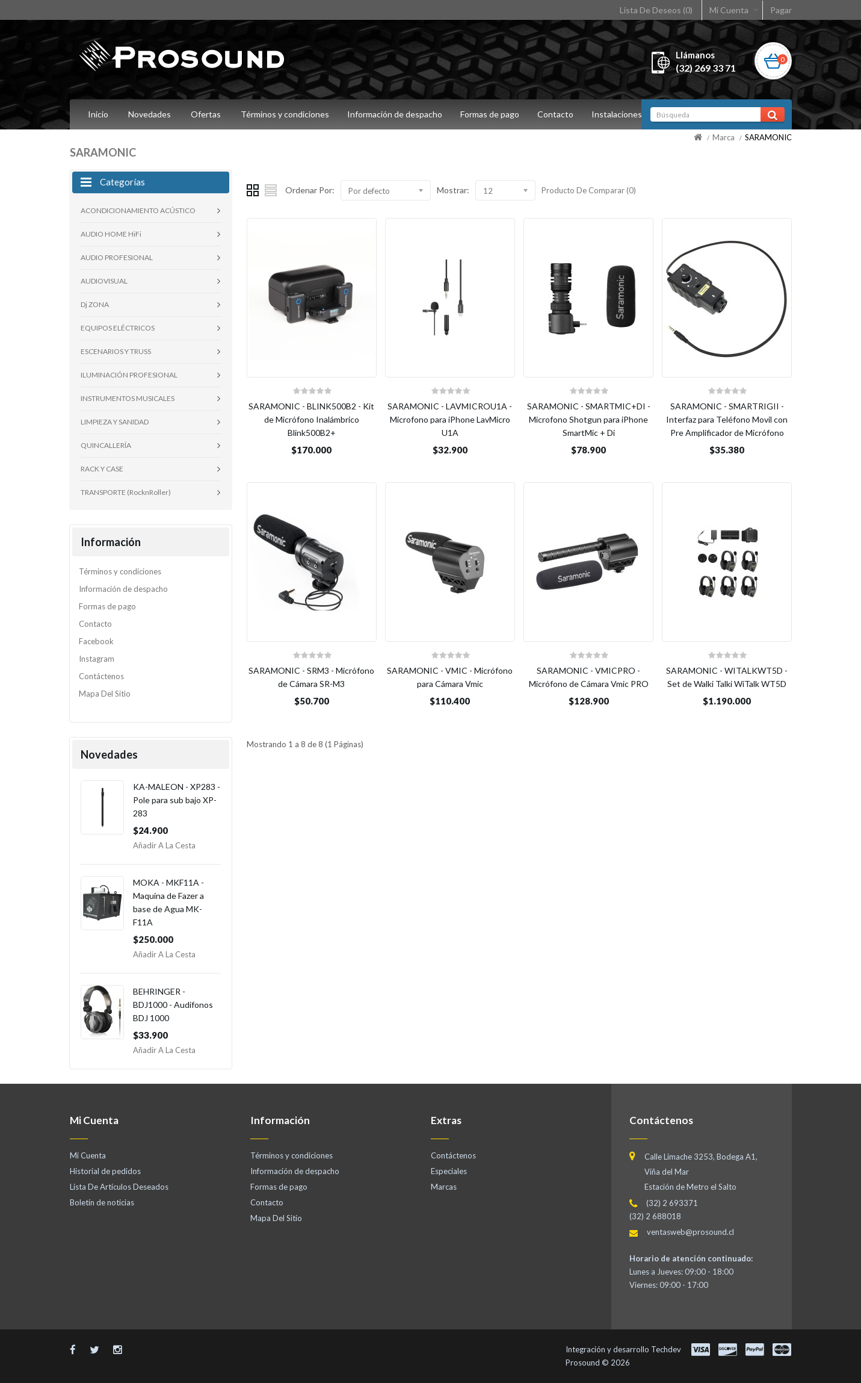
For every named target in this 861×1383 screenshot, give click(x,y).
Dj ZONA (95, 304)
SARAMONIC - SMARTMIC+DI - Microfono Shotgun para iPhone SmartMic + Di (588, 419)
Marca (723, 137)
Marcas (444, 1187)
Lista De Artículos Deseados (119, 1187)
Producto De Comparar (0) (589, 190)
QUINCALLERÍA (106, 445)
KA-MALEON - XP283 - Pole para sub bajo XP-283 (176, 800)
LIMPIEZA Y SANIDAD (115, 421)
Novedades (149, 114)
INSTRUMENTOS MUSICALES (127, 398)
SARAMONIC (768, 137)
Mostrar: (453, 190)
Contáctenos (101, 676)
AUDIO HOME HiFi (111, 233)
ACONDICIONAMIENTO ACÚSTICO (138, 210)
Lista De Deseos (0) (656, 10)
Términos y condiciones (285, 114)
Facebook (96, 641)
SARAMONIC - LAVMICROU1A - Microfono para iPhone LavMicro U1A (449, 419)
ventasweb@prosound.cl (690, 1232)
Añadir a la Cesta (164, 845)
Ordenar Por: (310, 190)
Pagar (781, 10)
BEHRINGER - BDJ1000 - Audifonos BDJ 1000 (173, 1004)
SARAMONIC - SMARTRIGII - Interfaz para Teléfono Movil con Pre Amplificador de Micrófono (727, 419)
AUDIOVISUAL (104, 280)
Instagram (96, 659)
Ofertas (206, 114)
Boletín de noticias (102, 1202)
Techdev (666, 1349)
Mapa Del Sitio (105, 693)
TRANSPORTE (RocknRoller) (126, 492)
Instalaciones (624, 114)
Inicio (98, 114)
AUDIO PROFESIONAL (117, 257)
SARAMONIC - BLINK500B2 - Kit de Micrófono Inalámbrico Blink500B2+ (311, 419)
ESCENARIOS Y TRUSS (116, 351)
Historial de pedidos (105, 1171)
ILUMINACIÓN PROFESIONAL (129, 374)
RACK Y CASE (102, 468)
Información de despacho (396, 114)
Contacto (561, 114)
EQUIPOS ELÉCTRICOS (118, 327)
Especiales (449, 1171)
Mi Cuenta (728, 10)
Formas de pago (493, 114)
